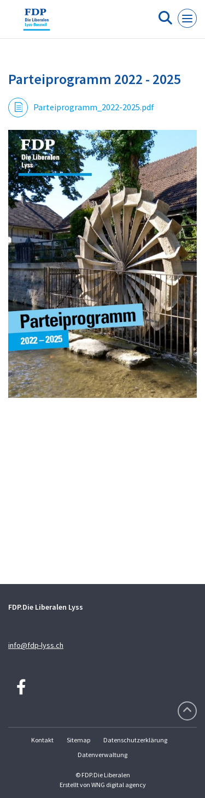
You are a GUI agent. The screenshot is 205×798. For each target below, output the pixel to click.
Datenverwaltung (102, 755)
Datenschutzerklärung (135, 740)
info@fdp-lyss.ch (35, 645)
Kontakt (42, 740)
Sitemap (78, 740)
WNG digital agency (118, 785)
